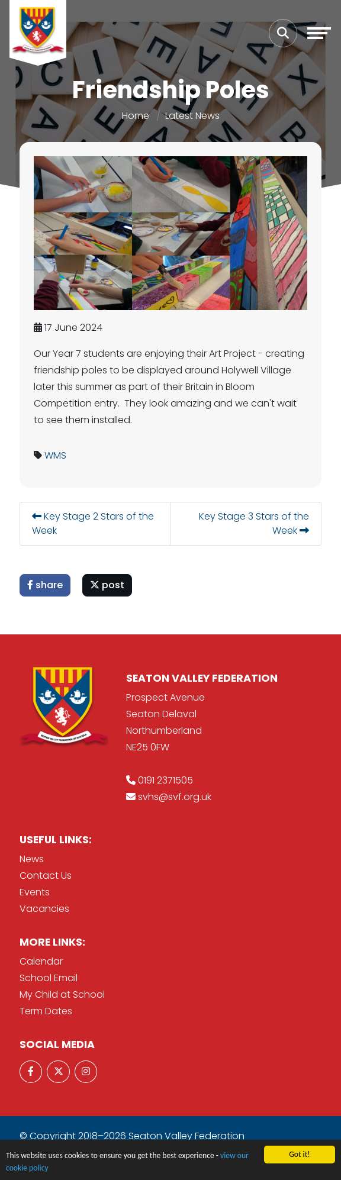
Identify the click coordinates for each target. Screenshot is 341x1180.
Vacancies (44, 908)
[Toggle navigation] (319, 33)
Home (135, 115)
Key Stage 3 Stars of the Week (255, 523)
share (45, 585)
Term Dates (46, 1011)
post (108, 585)
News (32, 859)
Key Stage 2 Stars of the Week (94, 523)
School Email (49, 978)
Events (35, 892)
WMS (56, 455)
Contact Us (46, 875)
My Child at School (62, 994)
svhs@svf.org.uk (174, 797)
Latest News (192, 115)
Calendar (41, 961)
